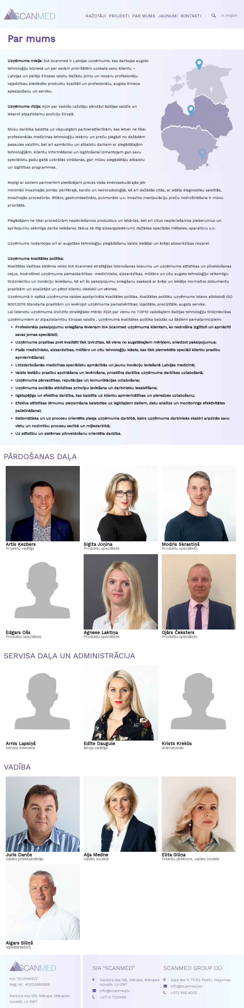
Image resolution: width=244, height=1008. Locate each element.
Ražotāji (96, 16)
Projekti (119, 16)
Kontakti (191, 16)
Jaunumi (168, 16)
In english (229, 15)
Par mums (143, 16)
